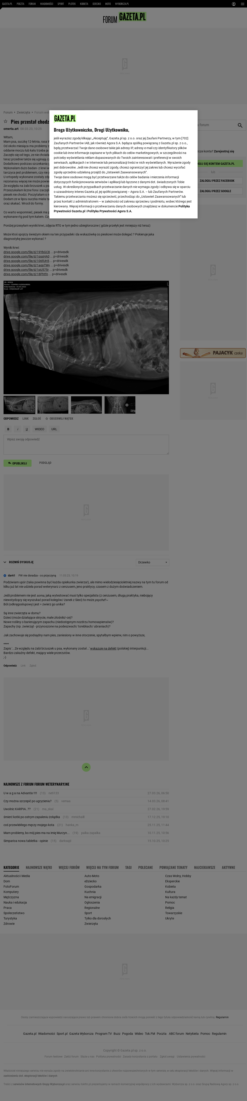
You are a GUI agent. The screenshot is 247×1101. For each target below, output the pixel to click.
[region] (123, 164)
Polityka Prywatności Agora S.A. (109, 211)
